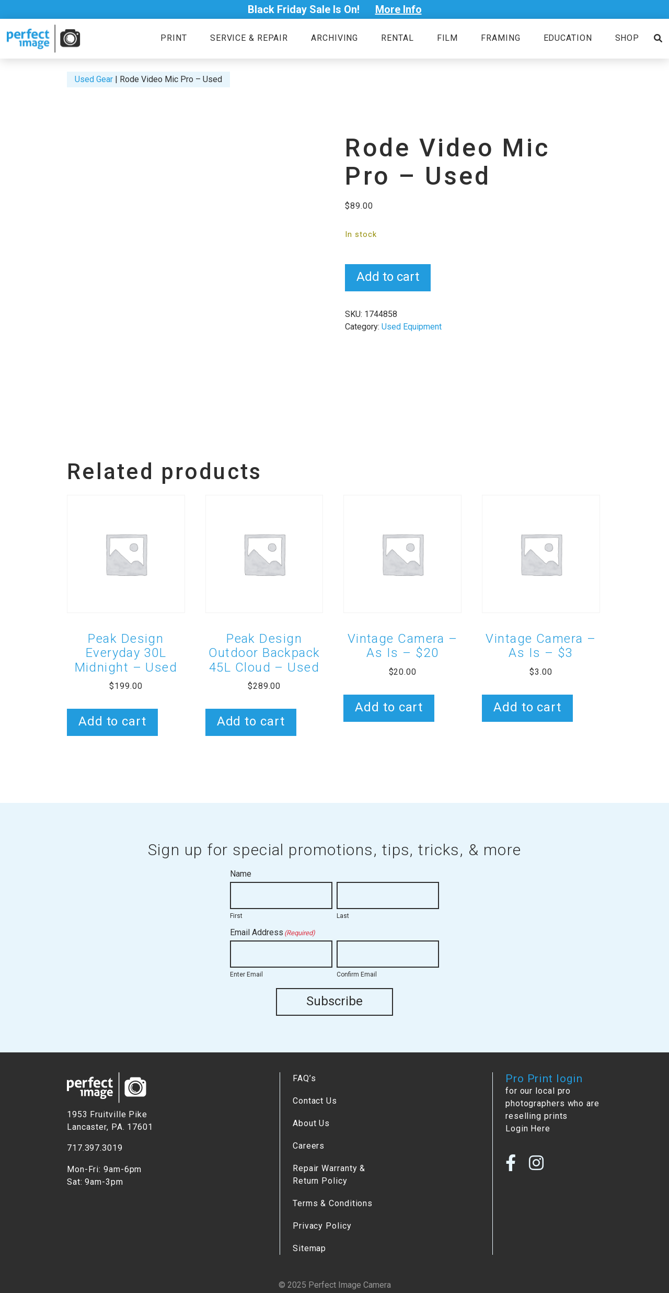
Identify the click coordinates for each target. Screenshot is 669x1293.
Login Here (527, 1128)
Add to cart (387, 276)
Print (173, 38)
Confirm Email (357, 974)
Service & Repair (249, 38)
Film (447, 38)
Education (568, 38)
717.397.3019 (95, 1147)
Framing (500, 38)
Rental (397, 38)
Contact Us (315, 1100)
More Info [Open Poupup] (398, 9)
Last (343, 916)
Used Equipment (412, 327)
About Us (311, 1123)
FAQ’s (304, 1078)
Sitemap (309, 1248)
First (236, 916)
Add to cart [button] (112, 721)
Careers (309, 1145)
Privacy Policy (322, 1225)
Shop (627, 38)
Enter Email (246, 974)
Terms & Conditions (333, 1203)
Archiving (334, 38)
